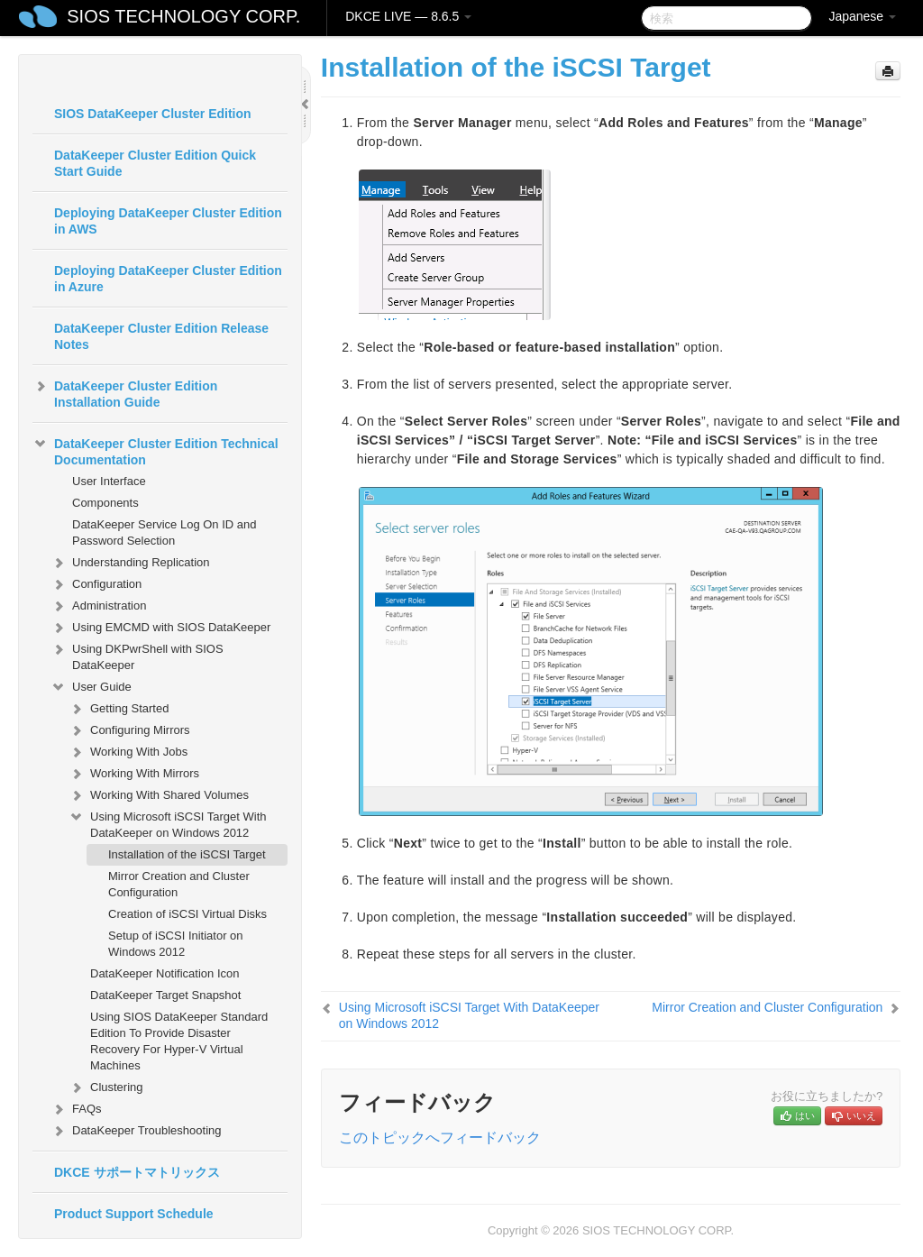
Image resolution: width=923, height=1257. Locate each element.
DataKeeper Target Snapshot (165, 995)
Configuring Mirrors (129, 730)
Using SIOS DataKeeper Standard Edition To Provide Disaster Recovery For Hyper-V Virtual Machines (179, 1041)
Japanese (862, 16)
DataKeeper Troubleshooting (136, 1131)
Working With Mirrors (134, 773)
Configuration (96, 584)
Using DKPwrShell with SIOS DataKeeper (137, 655)
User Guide (91, 687)
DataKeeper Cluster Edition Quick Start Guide (155, 163)
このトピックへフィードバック (440, 1137)
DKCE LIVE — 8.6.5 (408, 16)
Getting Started (119, 709)
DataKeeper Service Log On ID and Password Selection (164, 532)
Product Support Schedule (134, 1214)
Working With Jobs (128, 752)
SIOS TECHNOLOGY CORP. (183, 16)
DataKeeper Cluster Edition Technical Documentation (155, 450)
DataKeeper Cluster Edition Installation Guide (124, 392)
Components (105, 502)
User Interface (109, 481)
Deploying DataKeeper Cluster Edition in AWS (168, 221)
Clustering (106, 1087)
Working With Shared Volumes (159, 795)
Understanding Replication (129, 562)
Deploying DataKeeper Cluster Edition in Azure (168, 278)
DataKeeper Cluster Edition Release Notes (161, 336)
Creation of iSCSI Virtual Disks (187, 914)
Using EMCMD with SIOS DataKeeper (160, 627)
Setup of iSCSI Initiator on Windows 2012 (175, 944)
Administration (98, 606)
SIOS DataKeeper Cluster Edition (152, 113)
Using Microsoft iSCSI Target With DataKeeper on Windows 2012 (168, 823)
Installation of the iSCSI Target (187, 854)
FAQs (76, 1109)
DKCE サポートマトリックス (137, 1172)
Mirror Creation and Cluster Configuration (179, 884)
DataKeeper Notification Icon (164, 973)
